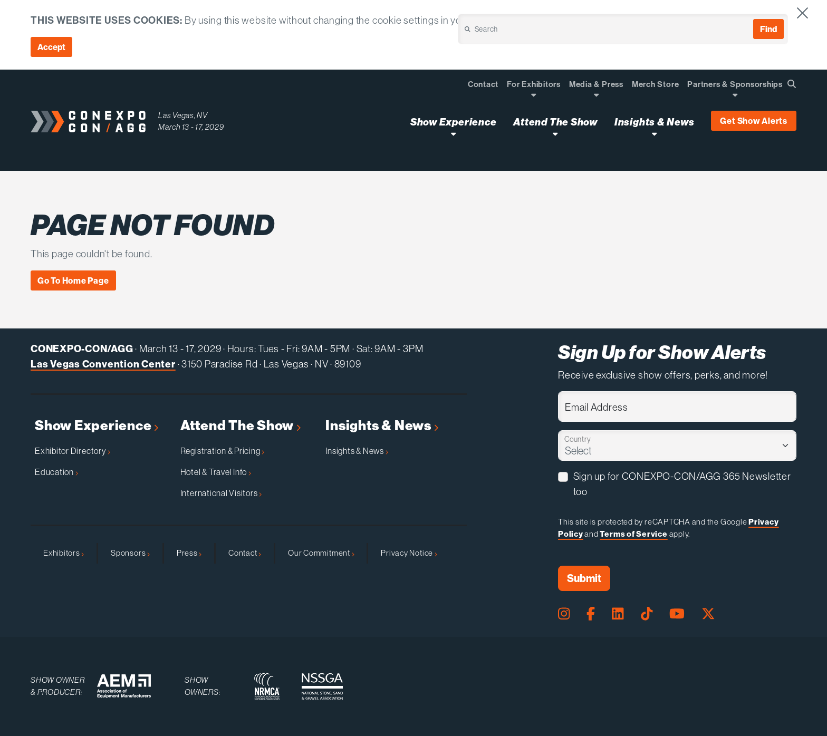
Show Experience (96, 426)
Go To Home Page (73, 280)
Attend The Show (240, 426)
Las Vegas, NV (183, 115)
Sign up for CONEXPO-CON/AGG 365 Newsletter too (682, 484)
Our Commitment (321, 552)
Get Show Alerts (753, 120)
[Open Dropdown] (533, 95)
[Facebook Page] (590, 614)
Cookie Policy (707, 20)
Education (56, 472)
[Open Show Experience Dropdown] (453, 134)
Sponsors (130, 552)
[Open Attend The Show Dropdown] (555, 134)
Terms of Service (633, 534)
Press (189, 552)
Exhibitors (63, 552)
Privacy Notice (409, 552)
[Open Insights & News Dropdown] (654, 134)
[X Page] (708, 614)
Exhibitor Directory (72, 451)
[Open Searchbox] (791, 84)
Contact (244, 552)
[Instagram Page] (564, 614)
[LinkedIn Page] (617, 614)
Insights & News (381, 426)
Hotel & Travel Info (215, 472)
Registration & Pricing (222, 451)
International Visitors (221, 493)
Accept (51, 47)
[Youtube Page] (677, 614)
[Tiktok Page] (646, 614)
